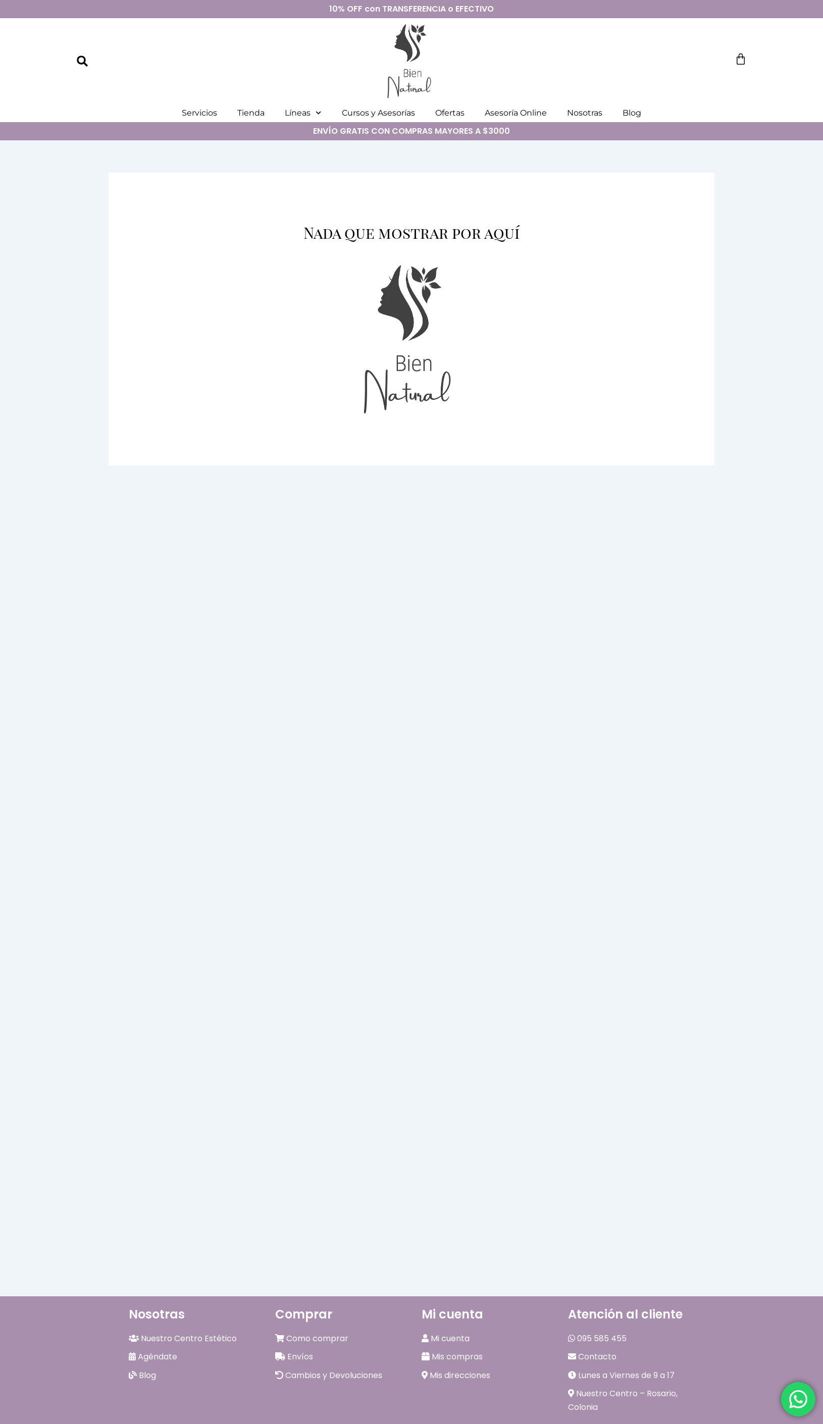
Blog (632, 113)
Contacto (592, 1356)
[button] (82, 61)
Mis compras (452, 1356)
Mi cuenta (446, 1338)
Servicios (199, 113)
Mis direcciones (456, 1375)
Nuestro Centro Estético (183, 1338)
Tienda (251, 113)
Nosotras (584, 113)
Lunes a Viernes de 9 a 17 (621, 1375)
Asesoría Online (516, 113)
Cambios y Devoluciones (328, 1375)
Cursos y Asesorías (378, 113)
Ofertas (450, 113)
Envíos (294, 1356)
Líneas (303, 113)
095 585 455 (597, 1338)
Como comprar (311, 1338)
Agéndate (153, 1356)
